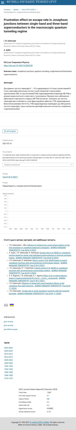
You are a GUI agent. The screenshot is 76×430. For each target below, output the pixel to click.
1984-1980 (8, 375)
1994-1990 (8, 369)
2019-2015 (8, 354)
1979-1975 (8, 378)
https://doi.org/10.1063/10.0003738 (18, 66)
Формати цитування (12, 165)
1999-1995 (8, 366)
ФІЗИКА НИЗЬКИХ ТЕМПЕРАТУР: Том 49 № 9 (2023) (37, 258)
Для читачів (8, 322)
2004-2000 (8, 363)
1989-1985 (8, 372)
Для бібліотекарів (11, 329)
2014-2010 (8, 357)
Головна (7, 10)
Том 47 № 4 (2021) (29, 10)
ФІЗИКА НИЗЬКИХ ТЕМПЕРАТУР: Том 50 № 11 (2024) (39, 294)
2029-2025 (8, 348)
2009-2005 (8, 360)
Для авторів (8, 325)
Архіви (15, 10)
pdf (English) (11, 131)
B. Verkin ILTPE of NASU (39, 422)
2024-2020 (8, 351)
